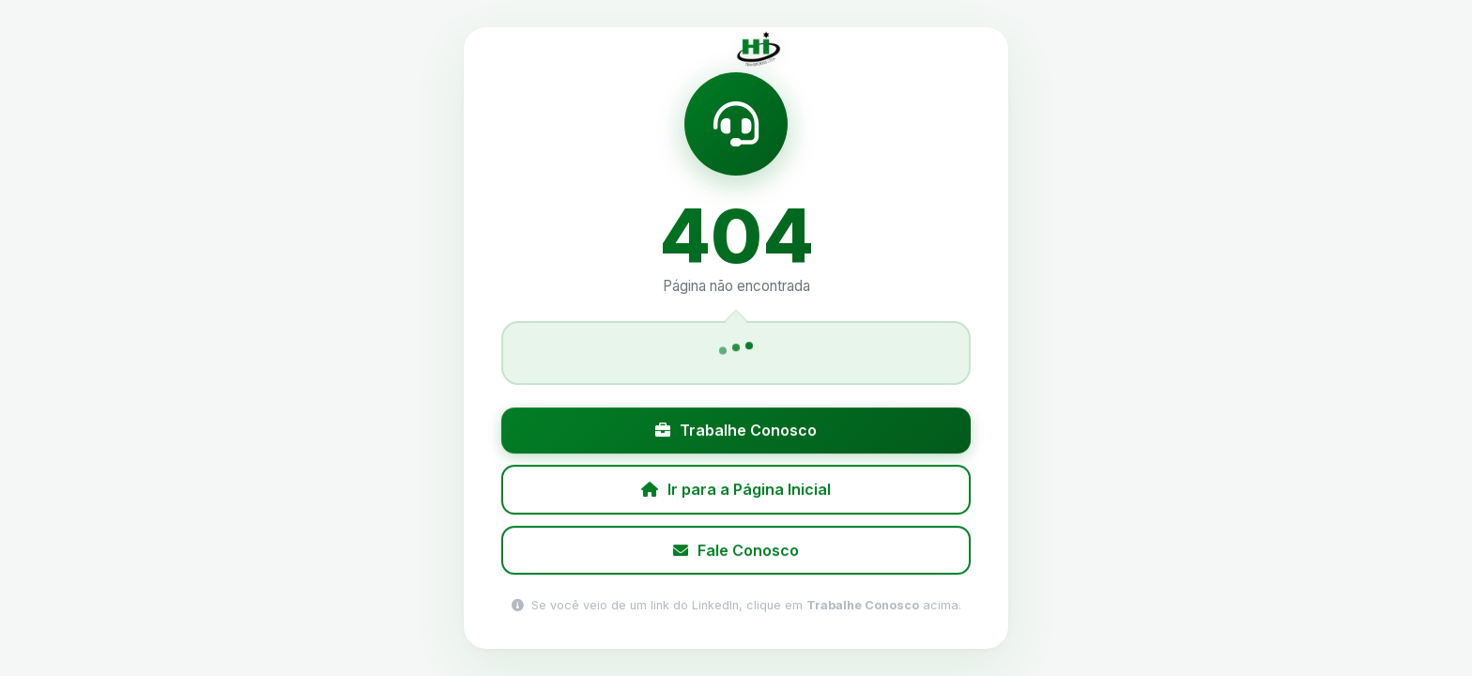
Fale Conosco (736, 550)
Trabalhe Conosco (736, 431)
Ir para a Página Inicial (736, 490)
